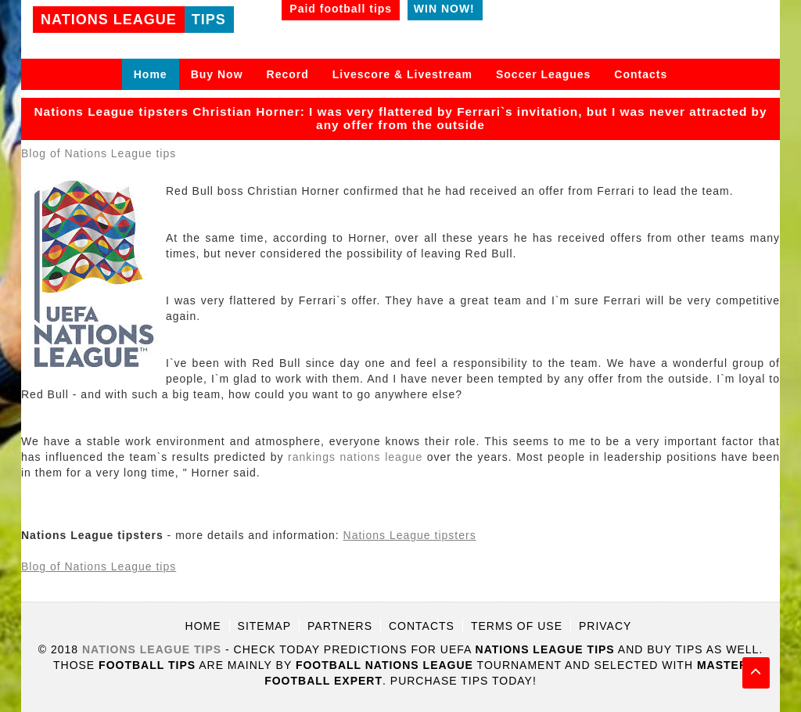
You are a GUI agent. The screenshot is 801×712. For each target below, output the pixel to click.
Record (288, 74)
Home (150, 74)
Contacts (640, 74)
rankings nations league (355, 457)
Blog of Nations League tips (98, 153)
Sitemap (264, 626)
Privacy (605, 626)
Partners (339, 626)
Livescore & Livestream (402, 74)
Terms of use (516, 626)
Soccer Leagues (543, 74)
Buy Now (217, 74)
